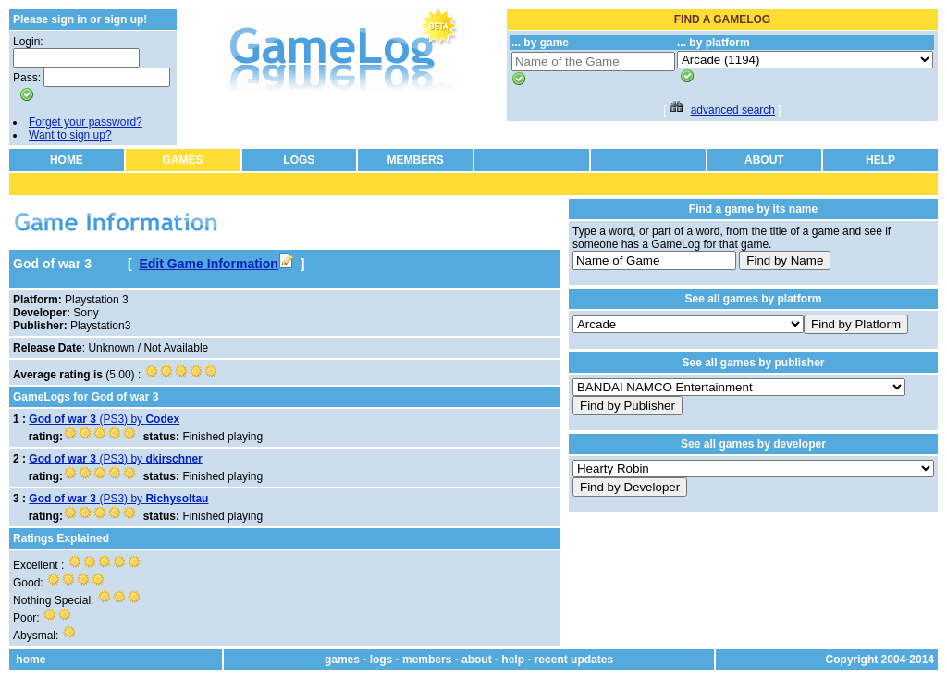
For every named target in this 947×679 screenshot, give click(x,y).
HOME (66, 160)
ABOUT (764, 160)
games (342, 659)
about (476, 659)
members (426, 659)
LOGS (298, 160)
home (30, 659)
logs (381, 659)
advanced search (733, 110)
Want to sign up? (70, 135)
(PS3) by (104, 419)
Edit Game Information (215, 263)
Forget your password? (85, 122)
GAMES (183, 160)
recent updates (574, 659)
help (512, 659)
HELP (880, 160)
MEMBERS (415, 160)
